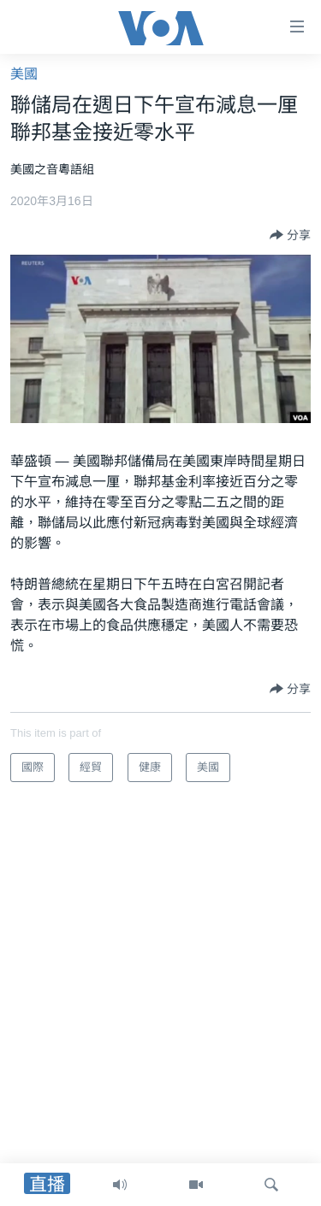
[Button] (290, 235)
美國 (24, 74)
